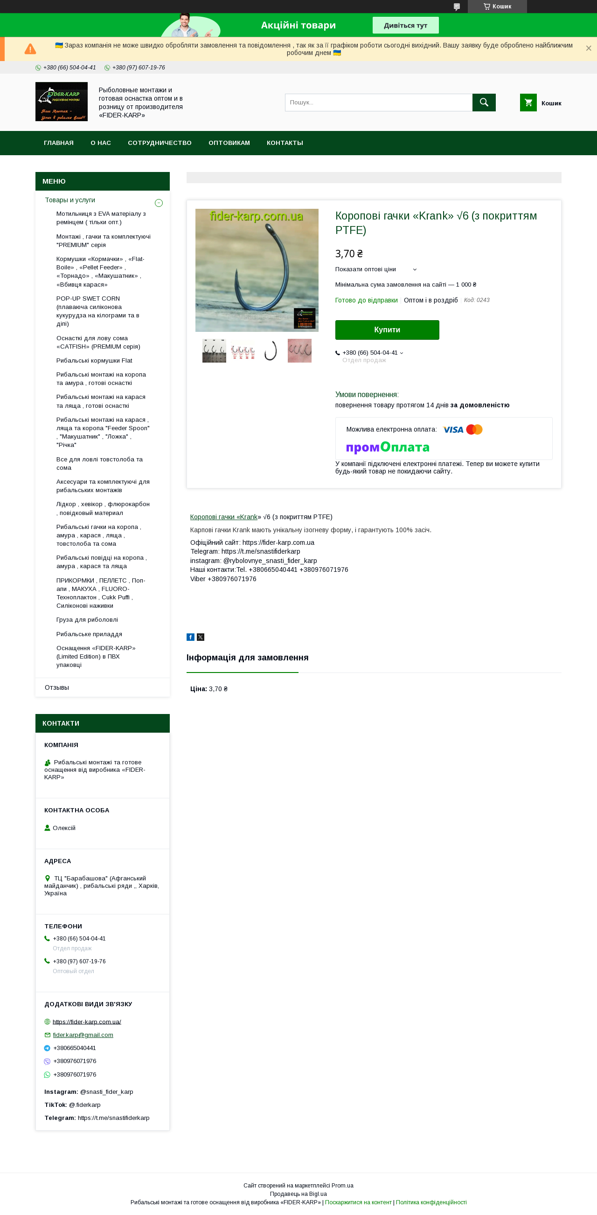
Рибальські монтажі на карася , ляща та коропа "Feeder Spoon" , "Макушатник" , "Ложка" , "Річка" (103, 432)
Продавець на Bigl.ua (298, 1194)
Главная (59, 142)
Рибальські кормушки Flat (94, 360)
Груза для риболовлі (87, 619)
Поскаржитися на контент (358, 1202)
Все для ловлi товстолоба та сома (99, 463)
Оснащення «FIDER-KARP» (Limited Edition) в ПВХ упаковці (96, 656)
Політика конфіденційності (431, 1202)
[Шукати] (484, 102)
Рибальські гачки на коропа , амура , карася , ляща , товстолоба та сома (98, 535)
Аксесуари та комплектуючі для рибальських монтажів (103, 486)
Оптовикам (229, 142)
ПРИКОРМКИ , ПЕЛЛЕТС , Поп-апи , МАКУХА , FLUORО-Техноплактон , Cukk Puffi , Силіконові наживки (101, 593)
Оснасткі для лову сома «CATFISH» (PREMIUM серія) (98, 342)
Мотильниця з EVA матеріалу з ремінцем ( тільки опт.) (101, 218)
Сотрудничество (160, 142)
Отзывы (57, 687)
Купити (388, 330)
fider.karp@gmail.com (83, 1034)
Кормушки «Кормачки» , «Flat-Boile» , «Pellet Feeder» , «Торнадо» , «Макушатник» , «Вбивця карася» (100, 271)
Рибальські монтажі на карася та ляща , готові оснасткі (101, 401)
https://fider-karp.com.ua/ (87, 1021)
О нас (100, 142)
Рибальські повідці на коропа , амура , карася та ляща (101, 562)
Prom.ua (343, 1185)
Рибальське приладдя (89, 634)
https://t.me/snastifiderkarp (114, 1117)
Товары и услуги (70, 200)
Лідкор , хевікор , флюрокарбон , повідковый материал (103, 508)
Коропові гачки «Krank (223, 517)
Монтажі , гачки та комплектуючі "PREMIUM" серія (103, 240)
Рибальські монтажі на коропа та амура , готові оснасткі (101, 378)
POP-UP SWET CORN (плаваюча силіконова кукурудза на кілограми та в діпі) (97, 311)
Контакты (285, 142)
